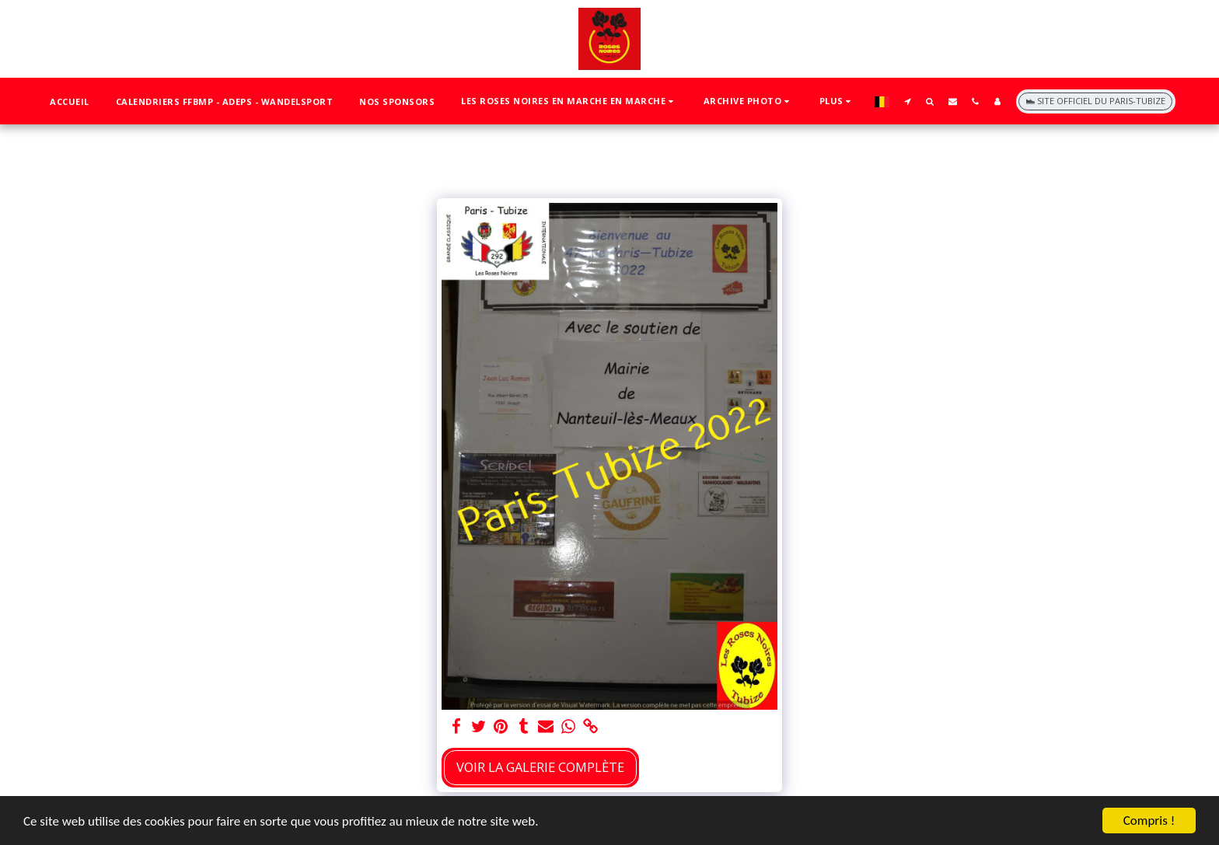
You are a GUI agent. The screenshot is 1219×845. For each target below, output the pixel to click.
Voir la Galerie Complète (540, 767)
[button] (569, 101)
